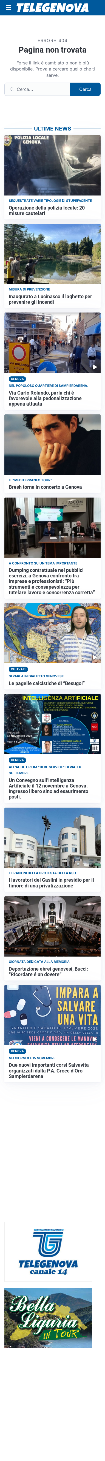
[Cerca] (37, 89)
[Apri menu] (8, 7)
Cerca (85, 89)
